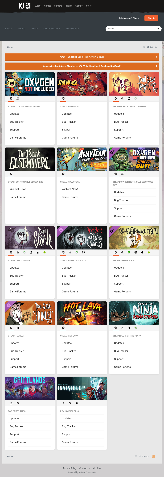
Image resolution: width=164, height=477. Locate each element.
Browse (8, 28)
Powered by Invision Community (82, 472)
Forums (69, 5)
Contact (79, 5)
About (38, 5)
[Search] (122, 28)
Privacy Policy (69, 468)
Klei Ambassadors (51, 28)
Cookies (97, 468)
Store (88, 5)
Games (47, 5)
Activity (34, 28)
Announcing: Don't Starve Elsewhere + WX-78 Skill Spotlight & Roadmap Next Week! (82, 66)
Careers (58, 5)
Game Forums (18, 137)
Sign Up (151, 18)
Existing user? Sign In (130, 18)
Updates (14, 113)
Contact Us (84, 468)
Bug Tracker (17, 121)
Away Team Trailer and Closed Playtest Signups (82, 57)
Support (14, 129)
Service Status (72, 28)
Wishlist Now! (18, 189)
